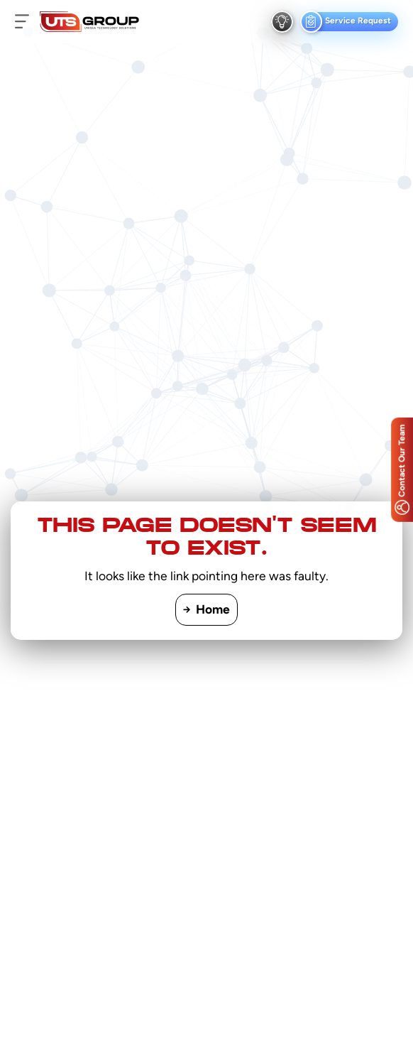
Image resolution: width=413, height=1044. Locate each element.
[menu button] (22, 21)
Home (206, 609)
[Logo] (89, 21)
